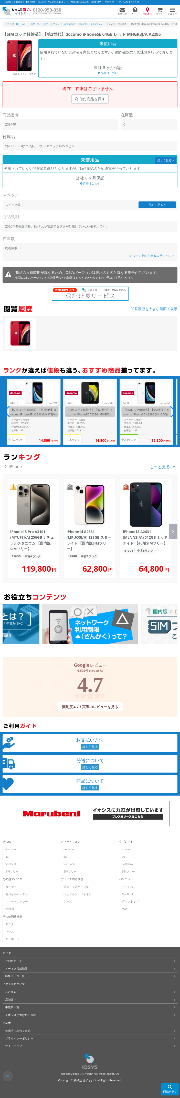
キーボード (12, 939)
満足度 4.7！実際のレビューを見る (90, 706)
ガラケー (11, 887)
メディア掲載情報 (16, 968)
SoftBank (11, 864)
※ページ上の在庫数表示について (152, 256)
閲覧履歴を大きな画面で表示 (154, 308)
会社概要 (10, 992)
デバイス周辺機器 (72, 879)
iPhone (7, 841)
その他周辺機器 (12, 916)
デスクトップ (130, 901)
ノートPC (128, 887)
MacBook (127, 894)
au (6, 856)
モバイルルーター (16, 894)
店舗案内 (10, 999)
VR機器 (9, 909)
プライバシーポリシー (19, 1038)
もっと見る (160, 466)
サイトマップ (13, 1046)
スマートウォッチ (16, 901)
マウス (9, 931)
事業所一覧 (12, 1007)
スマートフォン (70, 841)
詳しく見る (165, 160)
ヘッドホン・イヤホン (77, 894)
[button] (173, 411)
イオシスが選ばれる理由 (20, 1015)
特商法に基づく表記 (17, 1031)
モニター (11, 924)
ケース (67, 901)
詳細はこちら (108, 73)
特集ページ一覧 (15, 976)
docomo (10, 849)
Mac (124, 909)
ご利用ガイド (13, 961)
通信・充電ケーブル (76, 887)
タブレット (126, 841)
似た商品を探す (90, 98)
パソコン (124, 879)
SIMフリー (11, 871)
